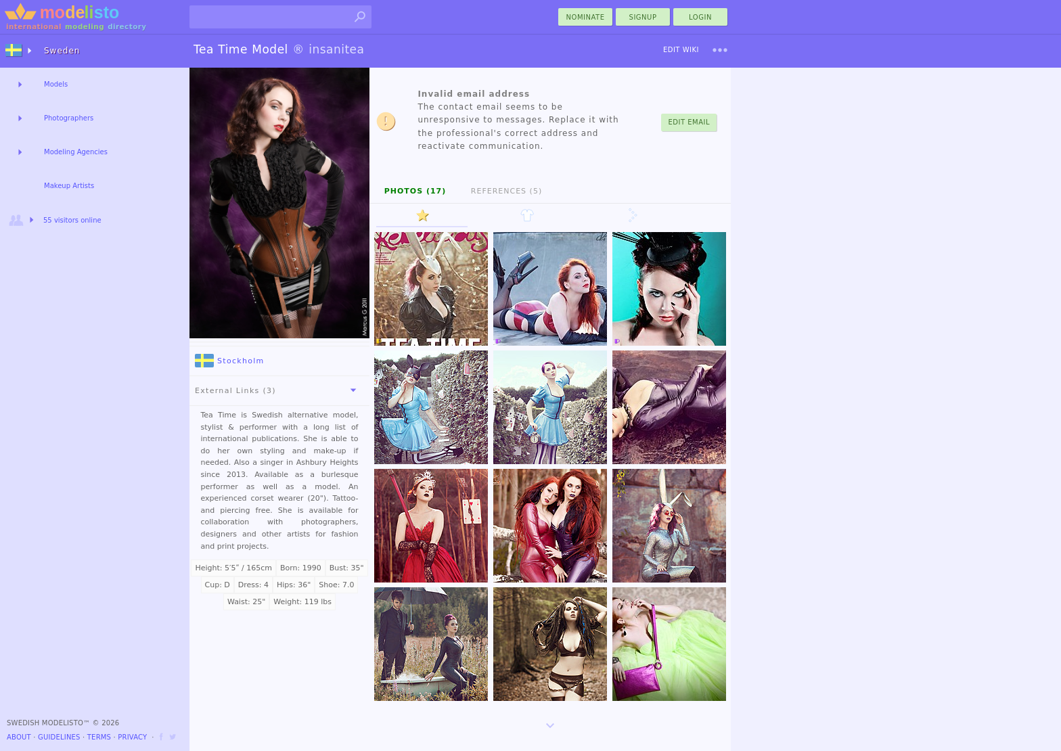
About (19, 737)
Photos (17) (415, 191)
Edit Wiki (681, 49)
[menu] (720, 50)
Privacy (132, 737)
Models (56, 84)
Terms (99, 737)
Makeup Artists (69, 185)
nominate (585, 17)
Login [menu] (700, 17)
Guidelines (59, 737)
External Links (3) (278, 390)
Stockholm (230, 361)
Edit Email (689, 122)
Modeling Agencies (76, 152)
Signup (643, 17)
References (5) (506, 191)
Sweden (62, 50)
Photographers (68, 118)
